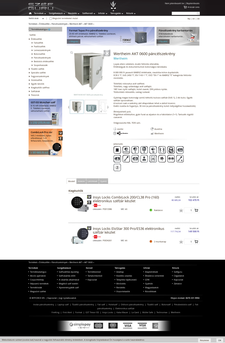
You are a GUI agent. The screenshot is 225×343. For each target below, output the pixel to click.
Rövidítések (149, 291)
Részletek (204, 340)
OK (219, 340)
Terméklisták (35, 287)
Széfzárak (35, 91)
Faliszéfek (38, 42)
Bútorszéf (166, 304)
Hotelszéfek (36, 80)
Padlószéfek (39, 46)
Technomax (161, 312)
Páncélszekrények (59, 24)
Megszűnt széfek (37, 291)
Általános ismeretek (153, 275)
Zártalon (177, 283)
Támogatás (115, 13)
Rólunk (129, 13)
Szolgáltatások (56, 13)
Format (78, 312)
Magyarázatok (151, 287)
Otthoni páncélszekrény (132, 304)
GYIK (146, 279)
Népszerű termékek (38, 283)
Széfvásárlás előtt (66, 275)
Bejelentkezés (192, 3)
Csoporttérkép (36, 279)
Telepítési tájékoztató (126, 279)
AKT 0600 (88, 24)
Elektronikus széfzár (124, 308)
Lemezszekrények (42, 50)
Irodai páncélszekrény (43, 304)
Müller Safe (147, 312)
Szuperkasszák (41, 65)
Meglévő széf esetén (67, 283)
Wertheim (175, 312)
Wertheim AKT (75, 24)
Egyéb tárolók (37, 83)
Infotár (101, 13)
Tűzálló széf (152, 304)
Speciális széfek (38, 72)
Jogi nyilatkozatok (67, 298)
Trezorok (35, 95)
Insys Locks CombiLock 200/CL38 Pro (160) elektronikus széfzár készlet (126, 199)
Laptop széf (63, 304)
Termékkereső (93, 271)
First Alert (67, 312)
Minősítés (120, 283)
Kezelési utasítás (123, 275)
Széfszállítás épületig (68, 271)
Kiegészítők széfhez (40, 87)
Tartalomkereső (94, 275)
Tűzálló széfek (37, 68)
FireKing (55, 312)
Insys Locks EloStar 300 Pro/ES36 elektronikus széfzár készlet (128, 230)
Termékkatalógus (37, 271)
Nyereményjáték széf (68, 287)
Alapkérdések (150, 271)
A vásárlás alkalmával (68, 279)
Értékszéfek (44, 24)
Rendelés (72, 13)
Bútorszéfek (39, 53)
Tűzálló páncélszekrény (83, 304)
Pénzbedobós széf (183, 304)
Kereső (89, 267)
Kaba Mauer (122, 312)
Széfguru (177, 271)
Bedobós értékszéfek (44, 61)
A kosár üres (193, 7)
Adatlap (119, 271)
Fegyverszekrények (40, 76)
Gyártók (148, 283)
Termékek (39, 13)
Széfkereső (87, 13)
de (198, 18)
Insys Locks (107, 312)
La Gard (135, 312)
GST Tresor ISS (92, 312)
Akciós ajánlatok (37, 275)
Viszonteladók (122, 291)
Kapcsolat (91, 279)
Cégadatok (178, 275)
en (194, 18)
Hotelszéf (112, 304)
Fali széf (101, 304)
